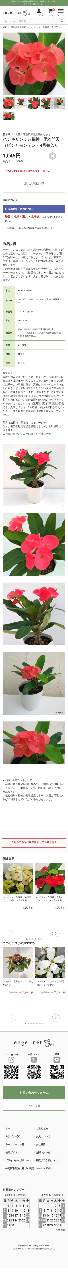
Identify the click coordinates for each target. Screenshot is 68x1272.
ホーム (9, 1128)
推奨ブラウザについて (47, 1160)
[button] (55, 933)
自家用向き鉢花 (18, 27)
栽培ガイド (11, 1152)
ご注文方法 (42, 1128)
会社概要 (40, 1144)
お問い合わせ (43, 1152)
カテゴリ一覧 (12, 1136)
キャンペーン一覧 (14, 1144)
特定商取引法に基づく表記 (19, 1168)
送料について (10, 200)
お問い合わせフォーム (34, 1092)
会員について (43, 1136)
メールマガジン (44, 1168)
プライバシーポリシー (17, 1160)
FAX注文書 (34, 1105)
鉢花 (5, 27)
